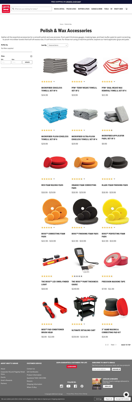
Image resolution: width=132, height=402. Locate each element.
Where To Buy (32, 392)
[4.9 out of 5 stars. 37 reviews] (77, 135)
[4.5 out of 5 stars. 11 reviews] (107, 135)
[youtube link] (68, 391)
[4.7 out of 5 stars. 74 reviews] (47, 86)
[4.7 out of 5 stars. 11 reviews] (107, 281)
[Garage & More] (57, 14)
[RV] (72, 14)
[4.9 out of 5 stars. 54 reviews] (77, 232)
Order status (106, 9)
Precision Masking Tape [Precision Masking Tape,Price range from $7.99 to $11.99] (113, 286)
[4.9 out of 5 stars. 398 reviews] (47, 135)
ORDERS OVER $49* (73, 2)
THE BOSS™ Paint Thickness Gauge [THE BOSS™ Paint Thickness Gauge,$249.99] (85, 288)
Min (2, 64)
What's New (79, 14)
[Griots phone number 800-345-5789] (91, 9)
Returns (29, 386)
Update (27, 67)
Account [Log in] (127, 9)
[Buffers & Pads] (44, 14)
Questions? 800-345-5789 (36, 383)
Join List (108, 391)
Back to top (125, 350)
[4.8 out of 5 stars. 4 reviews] (47, 329)
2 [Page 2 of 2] (107, 350)
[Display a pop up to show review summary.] (54, 87)
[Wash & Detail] (20, 14)
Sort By (44, 50)
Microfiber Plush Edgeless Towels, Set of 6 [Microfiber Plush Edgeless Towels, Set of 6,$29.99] (54, 142)
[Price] (16, 61)
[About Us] (120, 14)
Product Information (34, 380)
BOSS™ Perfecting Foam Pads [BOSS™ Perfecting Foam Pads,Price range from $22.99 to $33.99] (113, 240)
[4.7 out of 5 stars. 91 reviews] (47, 232)
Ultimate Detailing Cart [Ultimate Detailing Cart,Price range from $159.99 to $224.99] (83, 335)
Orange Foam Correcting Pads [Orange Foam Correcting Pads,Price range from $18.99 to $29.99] (84, 191)
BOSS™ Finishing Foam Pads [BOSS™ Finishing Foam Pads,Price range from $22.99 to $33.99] (85, 238)
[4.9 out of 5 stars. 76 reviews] (107, 184)
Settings (99, 399)
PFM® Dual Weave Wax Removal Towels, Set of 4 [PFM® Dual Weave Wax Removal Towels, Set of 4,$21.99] (114, 94)
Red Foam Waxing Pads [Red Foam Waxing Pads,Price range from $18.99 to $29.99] (52, 190)
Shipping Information (34, 389)
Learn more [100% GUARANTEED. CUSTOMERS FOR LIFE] (71, 371)
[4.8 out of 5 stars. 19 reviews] (47, 281)
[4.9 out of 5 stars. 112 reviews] (107, 86)
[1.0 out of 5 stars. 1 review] (77, 281)
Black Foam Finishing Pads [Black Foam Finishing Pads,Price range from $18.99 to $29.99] (115, 190)
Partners (4, 388)
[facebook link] (75, 391)
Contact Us (31, 374)
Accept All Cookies (122, 399)
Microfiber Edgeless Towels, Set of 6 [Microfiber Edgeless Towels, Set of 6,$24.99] (51, 94)
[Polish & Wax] (32, 14)
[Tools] (67, 14)
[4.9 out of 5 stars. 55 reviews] (107, 232)
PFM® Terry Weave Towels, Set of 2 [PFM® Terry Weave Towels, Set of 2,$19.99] (84, 94)
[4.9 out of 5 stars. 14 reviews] (107, 329)
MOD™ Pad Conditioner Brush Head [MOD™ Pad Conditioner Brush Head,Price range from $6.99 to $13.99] (52, 335)
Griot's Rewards (6, 385)
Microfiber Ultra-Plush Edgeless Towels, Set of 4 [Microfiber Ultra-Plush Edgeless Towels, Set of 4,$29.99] (84, 142)
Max (13, 64)
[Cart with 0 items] (127, 14)
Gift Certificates (32, 377)
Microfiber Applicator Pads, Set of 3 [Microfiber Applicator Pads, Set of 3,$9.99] (113, 142)
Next (113, 350)
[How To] (112, 14)
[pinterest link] (82, 391)
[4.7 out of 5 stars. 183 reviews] (77, 184)
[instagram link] (61, 391)
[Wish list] (117, 9)
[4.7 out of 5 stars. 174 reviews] (47, 184)
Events (3, 382)
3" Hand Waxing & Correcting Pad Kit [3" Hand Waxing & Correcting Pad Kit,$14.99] (111, 335)
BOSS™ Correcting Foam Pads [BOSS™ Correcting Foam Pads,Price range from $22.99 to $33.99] (53, 240)
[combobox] (59, 9)
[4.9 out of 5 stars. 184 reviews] (77, 86)
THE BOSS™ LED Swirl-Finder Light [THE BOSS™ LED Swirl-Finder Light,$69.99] (55, 288)
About (3, 374)
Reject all (109, 399)
